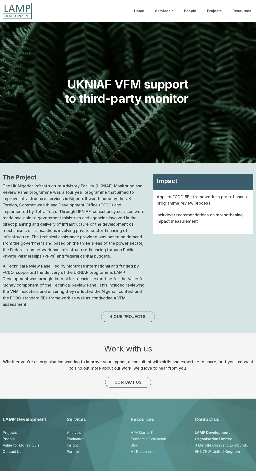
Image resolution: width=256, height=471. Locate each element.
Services (162, 11)
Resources (242, 11)
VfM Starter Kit (143, 434)
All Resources (142, 453)
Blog (134, 446)
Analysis (74, 434)
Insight (72, 446)
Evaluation (75, 440)
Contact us (128, 383)
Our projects (128, 317)
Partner (73, 453)
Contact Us (12, 453)
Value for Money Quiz (21, 446)
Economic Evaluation (148, 440)
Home (139, 11)
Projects (214, 11)
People (190, 11)
